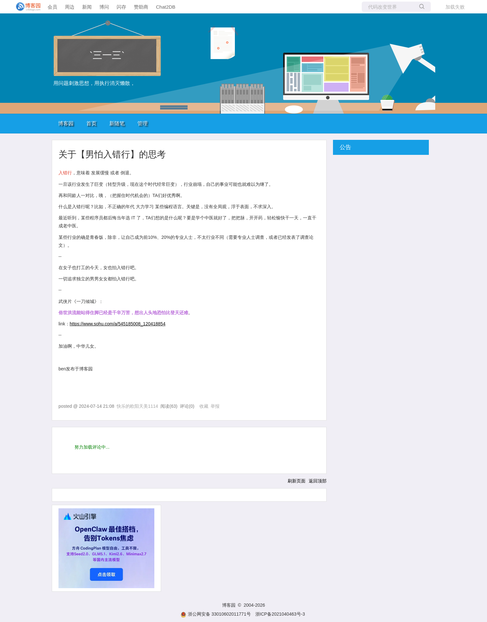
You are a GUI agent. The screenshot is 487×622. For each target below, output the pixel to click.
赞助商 (141, 7)
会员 (52, 7)
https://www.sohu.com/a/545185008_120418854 (118, 323)
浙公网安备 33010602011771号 (216, 614)
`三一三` (107, 55)
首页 (91, 123)
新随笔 (117, 123)
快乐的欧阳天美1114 (137, 406)
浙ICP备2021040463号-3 (280, 614)
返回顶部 (318, 480)
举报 (215, 406)
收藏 (203, 406)
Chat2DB (165, 7)
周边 (69, 7)
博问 (104, 7)
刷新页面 (296, 480)
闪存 (121, 7)
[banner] (25, 6)
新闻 (87, 7)
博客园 (65, 123)
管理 (142, 123)
